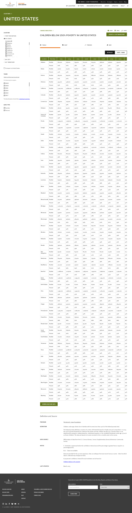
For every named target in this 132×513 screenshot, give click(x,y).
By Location (70, 6)
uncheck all (8, 41)
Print (110, 30)
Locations (7, 14)
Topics (116, 2)
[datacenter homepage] (22, 4)
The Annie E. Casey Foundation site (43, 489)
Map (65, 45)
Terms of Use (37, 495)
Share (124, 30)
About (107, 6)
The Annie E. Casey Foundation (88, 2)
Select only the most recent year (11, 77)
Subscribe (73, 494)
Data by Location (6, 489)
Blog (125, 2)
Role (101, 484)
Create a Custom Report (117, 34)
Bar (110, 45)
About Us (103, 2)
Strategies (110, 2)
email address (72, 484)
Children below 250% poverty (71, 462)
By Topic (81, 6)
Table (44, 45)
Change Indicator (46, 30)
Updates (115, 6)
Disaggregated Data (94, 6)
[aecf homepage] (10, 4)
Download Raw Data (48, 404)
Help (122, 6)
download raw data (24, 99)
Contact (23, 498)
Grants (120, 2)
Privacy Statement (39, 492)
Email (117, 30)
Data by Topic (5, 492)
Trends (89, 45)
